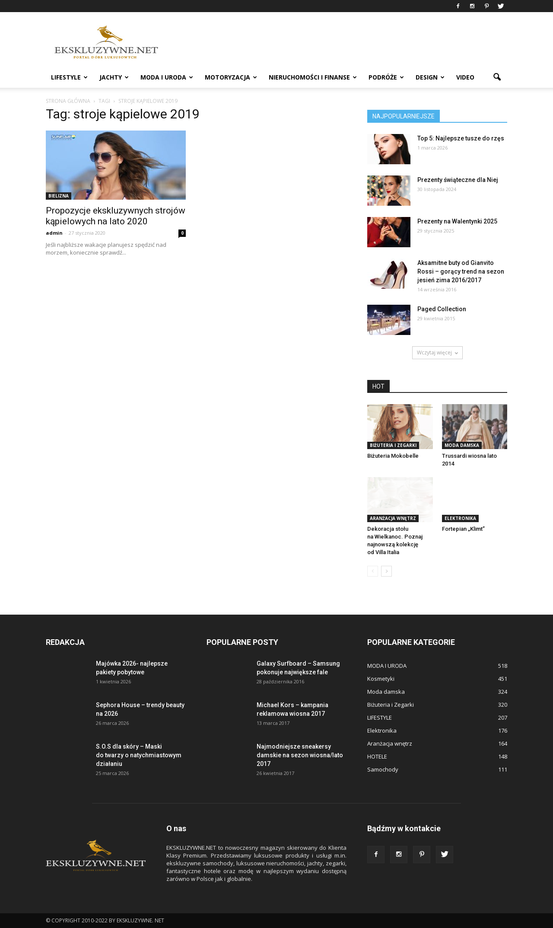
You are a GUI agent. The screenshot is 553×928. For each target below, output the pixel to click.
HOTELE (377, 756)
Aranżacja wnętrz (393, 518)
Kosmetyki (380, 678)
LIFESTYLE (69, 77)
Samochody (382, 769)
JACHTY (114, 77)
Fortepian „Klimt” (463, 529)
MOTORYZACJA (231, 77)
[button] (496, 77)
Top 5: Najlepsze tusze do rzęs (460, 138)
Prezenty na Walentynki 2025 (457, 221)
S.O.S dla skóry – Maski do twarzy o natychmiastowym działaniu (138, 755)
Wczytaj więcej (437, 352)
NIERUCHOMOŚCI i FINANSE (313, 77)
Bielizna (58, 196)
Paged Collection (441, 309)
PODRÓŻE (386, 77)
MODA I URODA (166, 77)
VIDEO (465, 77)
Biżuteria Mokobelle (393, 456)
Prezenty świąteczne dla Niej (457, 179)
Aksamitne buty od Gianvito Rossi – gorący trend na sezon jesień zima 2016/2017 (460, 271)
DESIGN (430, 77)
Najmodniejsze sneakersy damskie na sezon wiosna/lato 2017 (300, 755)
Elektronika (460, 518)
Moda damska (462, 445)
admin (54, 233)
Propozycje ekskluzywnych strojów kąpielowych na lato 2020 (115, 215)
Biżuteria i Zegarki (393, 445)
